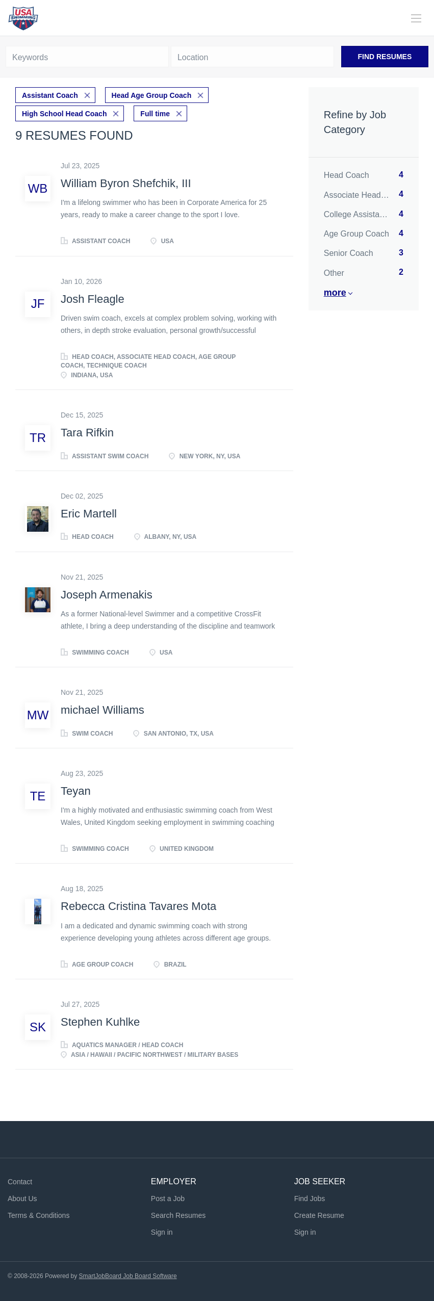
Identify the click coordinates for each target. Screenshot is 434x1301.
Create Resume (319, 1215)
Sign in (162, 1232)
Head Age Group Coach (152, 95)
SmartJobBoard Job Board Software (128, 1276)
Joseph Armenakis (106, 594)
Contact (20, 1182)
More (335, 293)
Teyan (76, 791)
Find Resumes (385, 57)
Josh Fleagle (92, 299)
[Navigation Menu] (416, 18)
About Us (22, 1198)
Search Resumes (178, 1215)
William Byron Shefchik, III (126, 183)
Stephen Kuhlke (100, 1022)
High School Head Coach (64, 114)
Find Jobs (309, 1198)
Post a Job (168, 1198)
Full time (155, 114)
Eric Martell (89, 513)
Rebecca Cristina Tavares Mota (138, 906)
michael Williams (102, 710)
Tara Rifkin (87, 432)
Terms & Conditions (38, 1215)
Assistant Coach (50, 95)
